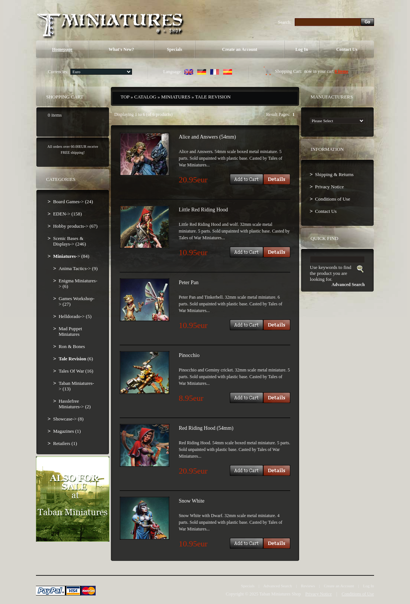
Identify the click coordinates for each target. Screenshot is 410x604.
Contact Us (346, 49)
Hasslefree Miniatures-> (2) (74, 403)
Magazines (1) (67, 431)
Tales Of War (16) (76, 371)
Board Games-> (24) (73, 201)
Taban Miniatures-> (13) (76, 386)
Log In (301, 49)
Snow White (191, 501)
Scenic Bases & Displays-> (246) (69, 241)
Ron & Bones (72, 346)
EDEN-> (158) (67, 214)
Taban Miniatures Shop (280, 594)
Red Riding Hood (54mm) (206, 428)
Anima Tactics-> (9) (78, 268)
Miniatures (176, 97)
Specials (174, 49)
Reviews (308, 586)
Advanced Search (277, 586)
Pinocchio (189, 355)
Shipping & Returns (334, 174)
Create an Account (239, 49)
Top (124, 97)
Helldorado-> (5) (75, 316)
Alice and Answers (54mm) (207, 137)
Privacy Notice (329, 186)
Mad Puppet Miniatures (70, 331)
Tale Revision (213, 97)
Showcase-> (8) (68, 419)
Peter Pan (188, 282)
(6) (76, 358)
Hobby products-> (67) (75, 226)
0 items (341, 71)
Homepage (62, 49)
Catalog (145, 97)
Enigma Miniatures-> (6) (78, 283)
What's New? (121, 49)
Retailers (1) (65, 443)
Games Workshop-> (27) (77, 301)
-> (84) (71, 256)
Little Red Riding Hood (203, 209)
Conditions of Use (332, 199)
